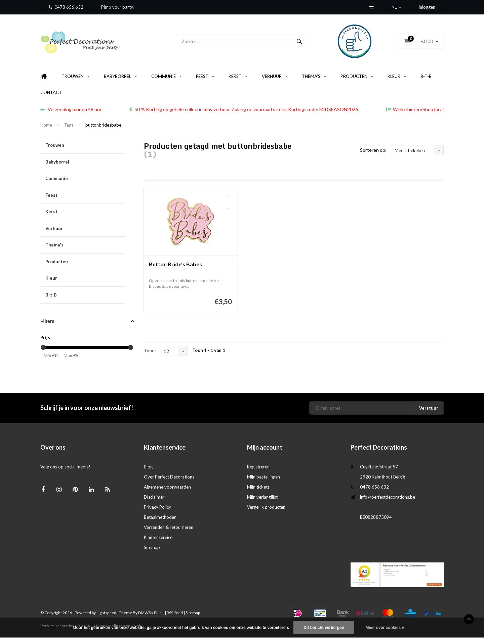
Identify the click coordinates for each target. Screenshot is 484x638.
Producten (356, 77)
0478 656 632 (66, 7)
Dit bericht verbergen (324, 627)
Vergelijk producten (266, 507)
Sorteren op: (373, 150)
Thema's (314, 77)
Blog (148, 467)
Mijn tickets (258, 487)
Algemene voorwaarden (167, 487)
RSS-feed (175, 613)
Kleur (397, 77)
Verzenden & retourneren (168, 528)
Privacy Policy (157, 507)
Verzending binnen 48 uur (71, 110)
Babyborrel (120, 77)
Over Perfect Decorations (169, 477)
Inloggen (426, 7)
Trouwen (75, 77)
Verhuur (274, 77)
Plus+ (159, 613)
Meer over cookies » (384, 627)
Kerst (238, 77)
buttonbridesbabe (103, 125)
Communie (166, 77)
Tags (68, 125)
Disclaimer (154, 497)
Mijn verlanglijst (262, 497)
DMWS (144, 613)
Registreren (258, 467)
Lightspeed (106, 613)
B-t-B (426, 77)
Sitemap (152, 548)
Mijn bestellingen (263, 477)
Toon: (150, 351)
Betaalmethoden (160, 517)
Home (44, 77)
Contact (51, 93)
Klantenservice (158, 538)
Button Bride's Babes (175, 265)
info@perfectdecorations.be (387, 497)
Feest (205, 77)
